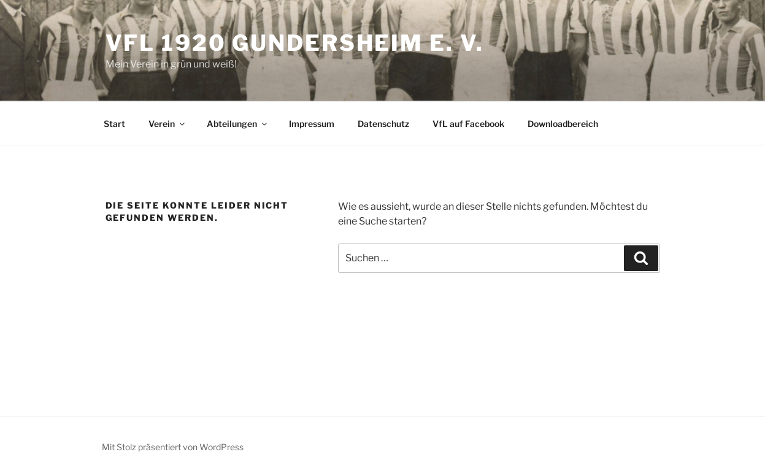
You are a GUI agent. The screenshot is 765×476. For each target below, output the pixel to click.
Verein (167, 123)
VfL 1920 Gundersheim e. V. (295, 42)
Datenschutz (383, 123)
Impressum (311, 123)
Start (114, 123)
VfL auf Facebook (468, 123)
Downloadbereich (563, 123)
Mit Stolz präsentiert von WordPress (173, 447)
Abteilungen (238, 123)
